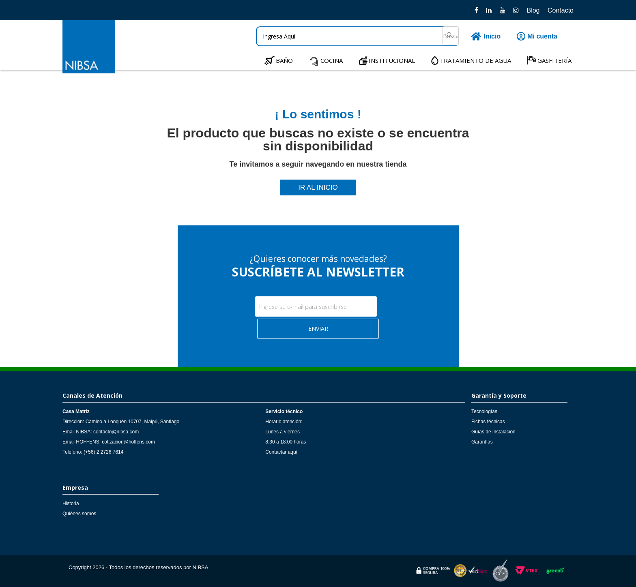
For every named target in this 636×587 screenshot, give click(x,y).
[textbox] (357, 36)
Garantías (482, 442)
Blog (532, 10)
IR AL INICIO (318, 187)
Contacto (561, 10)
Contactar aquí (281, 452)
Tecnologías (484, 411)
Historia (70, 503)
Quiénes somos (79, 513)
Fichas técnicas (488, 421)
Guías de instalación (493, 432)
